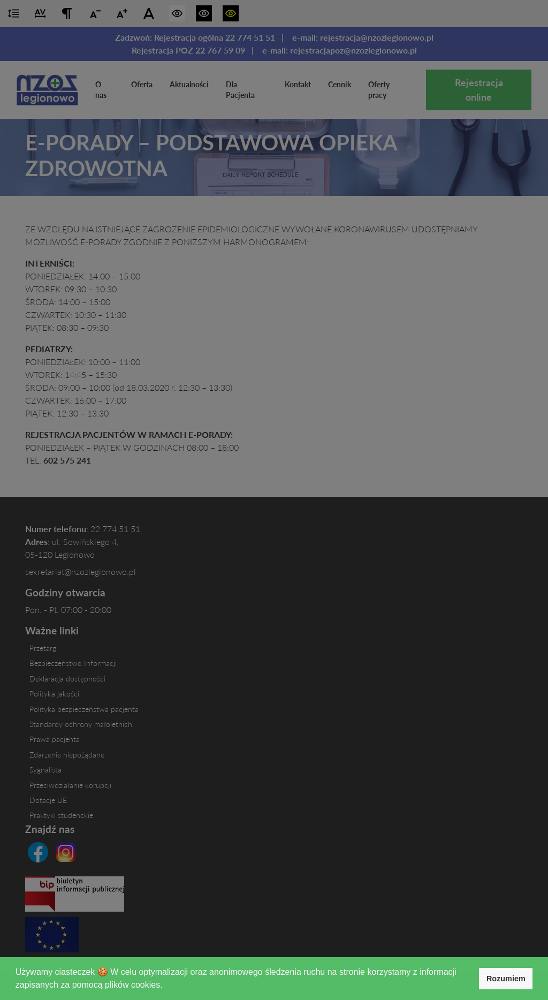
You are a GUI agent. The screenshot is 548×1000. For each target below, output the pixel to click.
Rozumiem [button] (506, 978)
